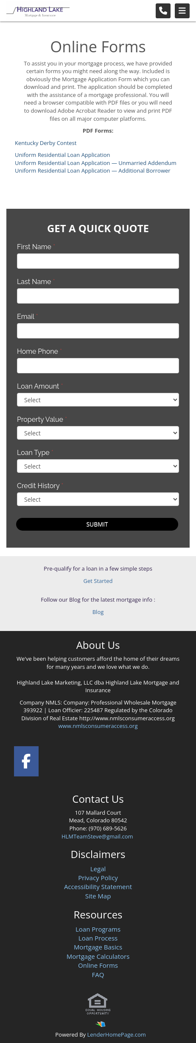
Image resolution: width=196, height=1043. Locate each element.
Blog (98, 612)
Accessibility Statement (98, 886)
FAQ (98, 974)
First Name (36, 247)
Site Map (98, 896)
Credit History (40, 486)
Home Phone (39, 351)
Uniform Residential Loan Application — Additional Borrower (93, 170)
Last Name (36, 282)
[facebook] (26, 760)
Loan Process (98, 938)
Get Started (98, 581)
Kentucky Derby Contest (45, 143)
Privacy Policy (98, 877)
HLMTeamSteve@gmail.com (98, 836)
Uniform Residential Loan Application (62, 155)
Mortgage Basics (98, 947)
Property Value (42, 419)
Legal (98, 868)
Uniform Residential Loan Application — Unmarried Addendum (95, 163)
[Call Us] (163, 10)
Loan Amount (40, 386)
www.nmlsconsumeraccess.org (98, 726)
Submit (97, 524)
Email (27, 317)
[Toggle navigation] (182, 10)
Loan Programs (98, 929)
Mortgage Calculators (98, 956)
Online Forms (98, 965)
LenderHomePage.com (116, 1034)
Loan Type (35, 453)
